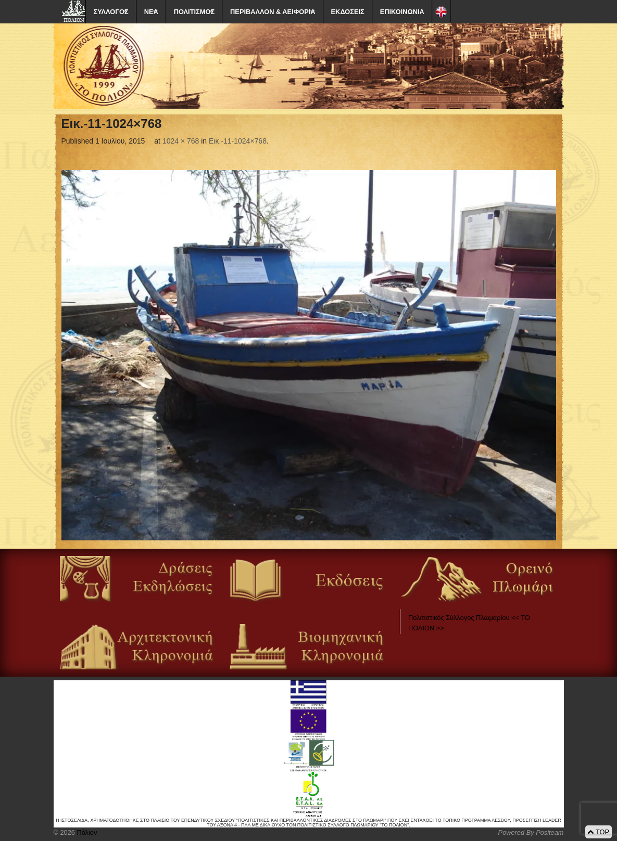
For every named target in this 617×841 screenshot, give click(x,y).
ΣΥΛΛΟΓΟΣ (111, 12)
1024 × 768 (180, 141)
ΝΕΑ (151, 12)
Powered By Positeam (531, 832)
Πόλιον (86, 832)
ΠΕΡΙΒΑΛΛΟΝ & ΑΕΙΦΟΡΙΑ (272, 12)
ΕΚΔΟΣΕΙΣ (347, 12)
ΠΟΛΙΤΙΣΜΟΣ (194, 12)
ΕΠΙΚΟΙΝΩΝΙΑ (402, 12)
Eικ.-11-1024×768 (238, 141)
